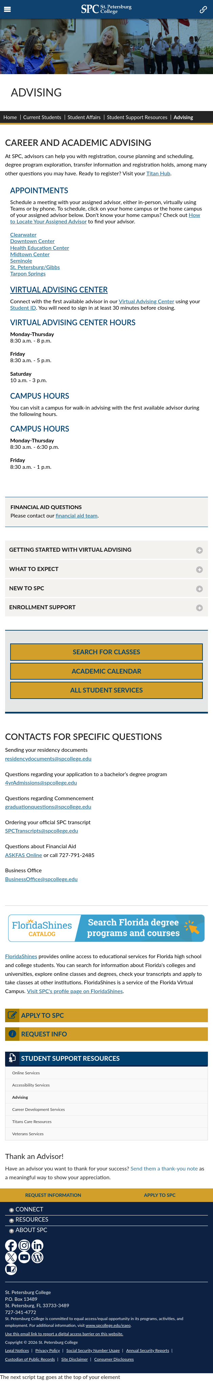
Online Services (26, 1072)
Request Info (36, 1034)
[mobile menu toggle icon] (7, 9)
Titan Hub (158, 173)
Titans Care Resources (31, 1121)
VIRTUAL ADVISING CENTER (59, 289)
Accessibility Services (31, 1085)
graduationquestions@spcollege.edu (48, 806)
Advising (20, 1097)
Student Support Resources (137, 117)
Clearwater (23, 234)
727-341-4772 (20, 1312)
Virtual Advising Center (146, 301)
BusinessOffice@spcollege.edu (41, 879)
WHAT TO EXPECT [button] (34, 568)
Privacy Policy (48, 1350)
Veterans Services (28, 1133)
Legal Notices (17, 1350)
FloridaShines (21, 956)
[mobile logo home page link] (106, 9)
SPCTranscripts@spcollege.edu (41, 830)
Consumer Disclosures (114, 1359)
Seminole (21, 260)
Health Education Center (39, 247)
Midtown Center (29, 254)
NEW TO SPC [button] (26, 588)
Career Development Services (38, 1109)
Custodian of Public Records (30, 1359)
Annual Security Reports (147, 1350)
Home (10, 117)
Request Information (53, 1195)
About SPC (31, 1229)
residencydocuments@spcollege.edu (48, 758)
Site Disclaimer (74, 1359)
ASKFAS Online (23, 855)
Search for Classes (106, 652)
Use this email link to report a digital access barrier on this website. (64, 1333)
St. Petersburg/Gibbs (35, 267)
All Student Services (106, 690)
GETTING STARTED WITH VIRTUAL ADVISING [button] (70, 549)
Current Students (42, 117)
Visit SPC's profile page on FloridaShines (75, 991)
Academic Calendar (106, 671)
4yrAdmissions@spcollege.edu (41, 782)
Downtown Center (32, 241)
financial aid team (77, 515)
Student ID (23, 307)
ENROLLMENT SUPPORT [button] (42, 607)
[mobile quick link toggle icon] (202, 10)
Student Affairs (84, 117)
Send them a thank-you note (164, 1168)
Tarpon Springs (28, 273)
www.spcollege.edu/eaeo (108, 1325)
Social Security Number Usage (93, 1350)
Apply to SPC (34, 1015)
